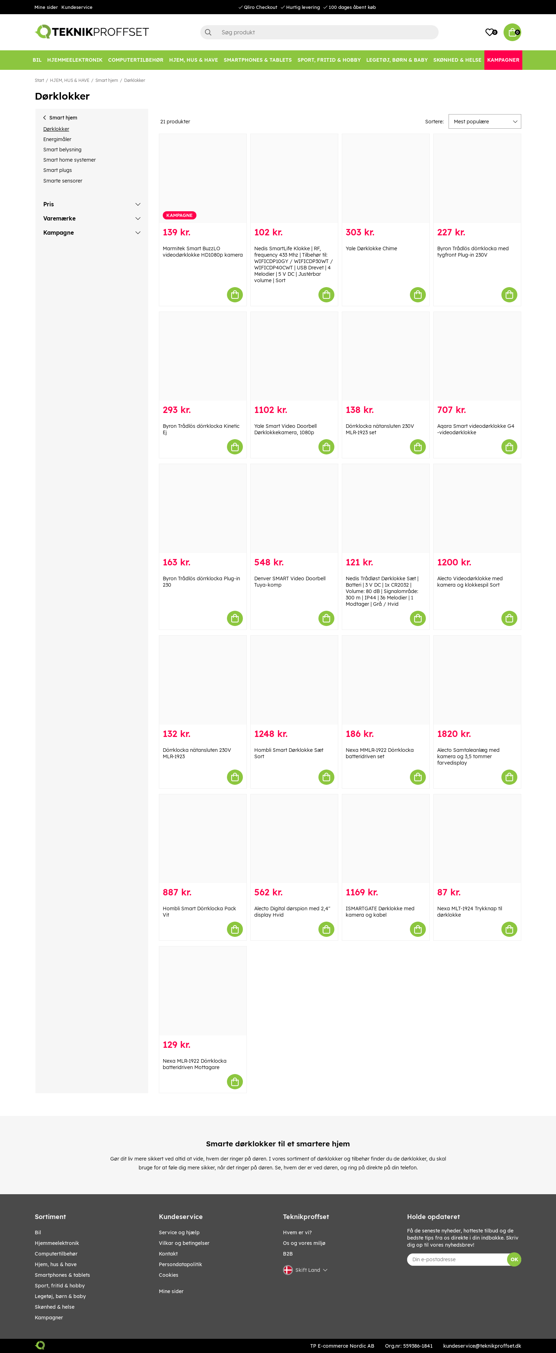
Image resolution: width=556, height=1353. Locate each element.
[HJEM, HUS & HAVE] (193, 60)
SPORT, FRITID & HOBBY (60, 1285)
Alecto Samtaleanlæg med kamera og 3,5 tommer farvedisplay (468, 756)
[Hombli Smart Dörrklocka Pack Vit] (202, 838)
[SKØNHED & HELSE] (457, 60)
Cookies (168, 1275)
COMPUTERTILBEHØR (56, 1254)
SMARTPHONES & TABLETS (62, 1275)
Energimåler (57, 139)
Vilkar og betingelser (184, 1243)
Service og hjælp (179, 1232)
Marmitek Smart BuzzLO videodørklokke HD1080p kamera (203, 251)
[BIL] (37, 60)
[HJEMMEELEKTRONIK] (74, 60)
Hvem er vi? (297, 1232)
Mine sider (46, 7)
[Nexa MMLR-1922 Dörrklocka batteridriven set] (385, 680)
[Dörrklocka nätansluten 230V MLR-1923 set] (385, 356)
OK (514, 1259)
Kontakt (168, 1254)
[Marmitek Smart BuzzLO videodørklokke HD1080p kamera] (202, 178)
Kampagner (49, 1317)
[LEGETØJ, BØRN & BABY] (396, 60)
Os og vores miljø (304, 1243)
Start (39, 80)
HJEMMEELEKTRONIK (57, 1243)
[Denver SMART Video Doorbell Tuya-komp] (294, 508)
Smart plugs (57, 170)
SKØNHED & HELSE (54, 1307)
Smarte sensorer (62, 181)
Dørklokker (134, 80)
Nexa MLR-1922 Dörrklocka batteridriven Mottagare (195, 1064)
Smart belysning (62, 149)
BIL (38, 1232)
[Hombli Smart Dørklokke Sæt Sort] (294, 680)
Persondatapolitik (180, 1264)
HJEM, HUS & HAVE (69, 80)
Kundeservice (77, 7)
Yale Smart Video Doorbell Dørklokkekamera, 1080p (285, 429)
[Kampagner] (503, 60)
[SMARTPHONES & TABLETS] (258, 60)
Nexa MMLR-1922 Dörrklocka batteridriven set (380, 753)
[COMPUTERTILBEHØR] (135, 60)
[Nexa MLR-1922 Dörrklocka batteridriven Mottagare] (202, 990)
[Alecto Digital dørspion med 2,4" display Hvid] (294, 838)
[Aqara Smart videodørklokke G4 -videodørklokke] (477, 356)
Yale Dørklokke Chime (371, 248)
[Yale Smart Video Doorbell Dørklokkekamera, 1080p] (294, 356)
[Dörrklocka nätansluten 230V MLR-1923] (202, 680)
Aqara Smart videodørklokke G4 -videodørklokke (476, 429)
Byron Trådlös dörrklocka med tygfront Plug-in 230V (473, 251)
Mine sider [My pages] (171, 1291)
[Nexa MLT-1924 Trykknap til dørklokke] (477, 838)
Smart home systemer (69, 160)
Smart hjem (106, 80)
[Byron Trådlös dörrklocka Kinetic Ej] (202, 356)
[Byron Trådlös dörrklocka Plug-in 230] (202, 508)
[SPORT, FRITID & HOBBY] (329, 60)
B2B (288, 1254)
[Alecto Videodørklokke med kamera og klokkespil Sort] (477, 508)
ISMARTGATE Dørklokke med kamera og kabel (380, 911)
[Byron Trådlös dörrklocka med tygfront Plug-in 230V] (477, 178)
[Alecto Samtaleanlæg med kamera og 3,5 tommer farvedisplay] (477, 680)
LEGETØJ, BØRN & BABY (60, 1296)
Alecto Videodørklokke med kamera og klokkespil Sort (470, 581)
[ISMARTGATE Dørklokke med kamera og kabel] (385, 838)
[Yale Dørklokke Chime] (385, 178)
